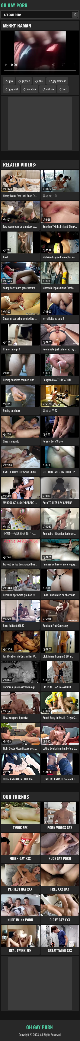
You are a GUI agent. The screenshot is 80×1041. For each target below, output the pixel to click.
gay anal (13, 89)
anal (41, 81)
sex (65, 89)
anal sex (49, 89)
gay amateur (59, 81)
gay (11, 81)
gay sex (26, 81)
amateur (31, 89)
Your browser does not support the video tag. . (40, 53)
